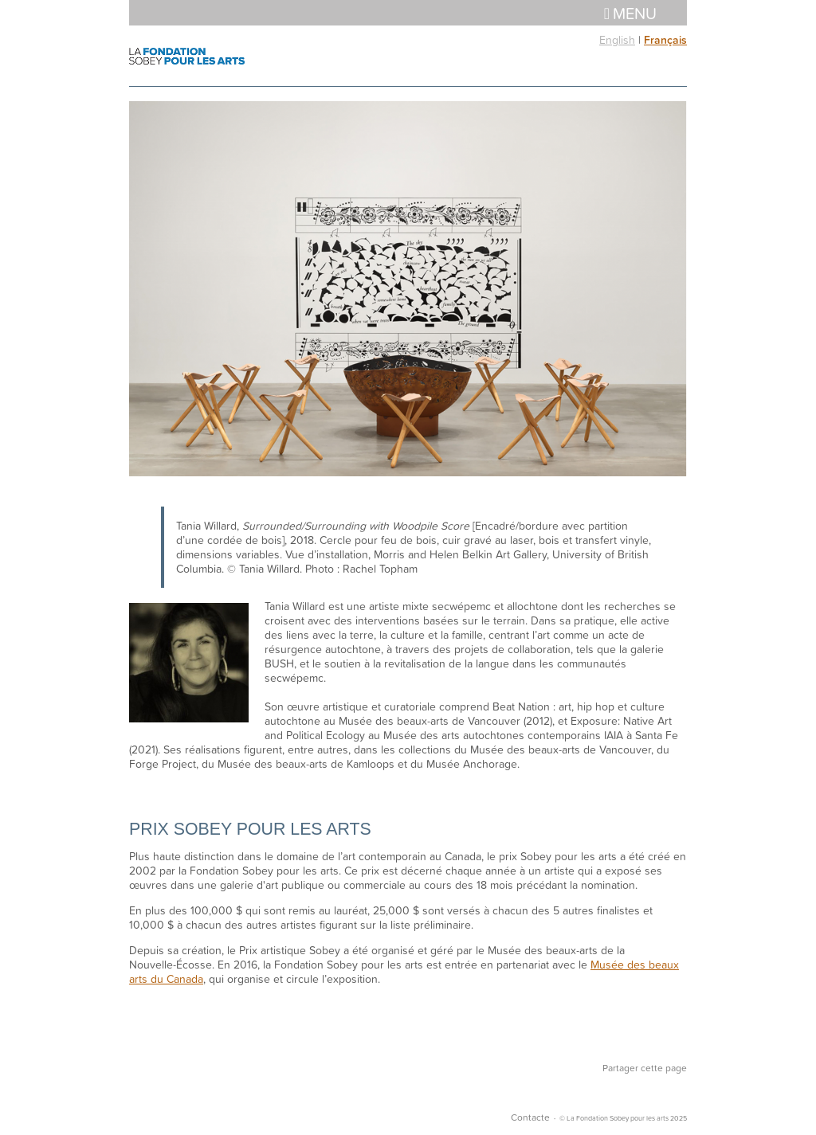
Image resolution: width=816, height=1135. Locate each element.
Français (665, 40)
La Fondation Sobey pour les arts (187, 55)
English (617, 39)
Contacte (530, 1117)
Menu (630, 13)
